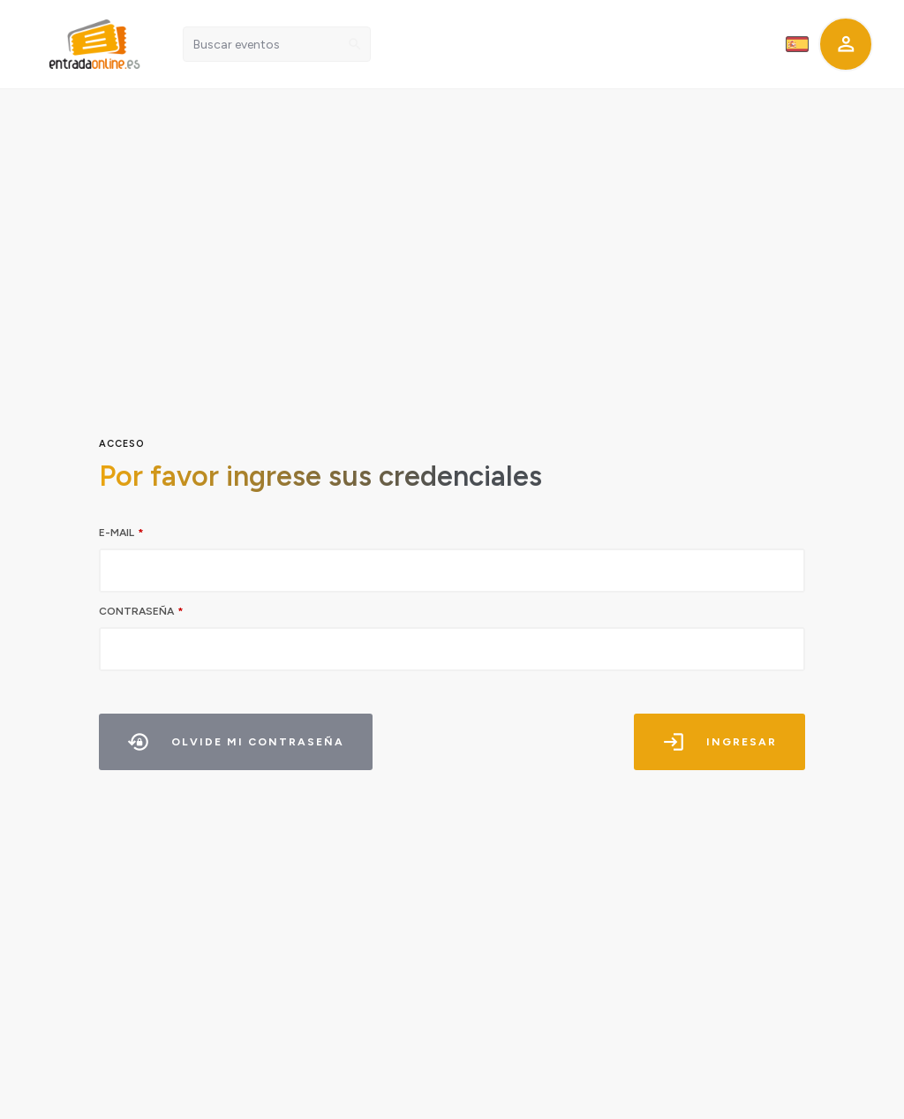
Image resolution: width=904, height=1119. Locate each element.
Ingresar (718, 741)
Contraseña (136, 611)
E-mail (116, 532)
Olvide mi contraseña (238, 741)
